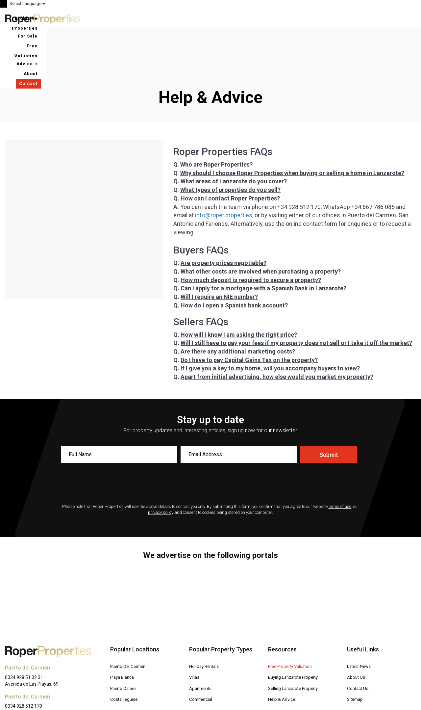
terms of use (340, 462)
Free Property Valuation (292, 621)
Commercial (201, 653)
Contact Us (358, 643)
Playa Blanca (123, 632)
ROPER (296, 3)
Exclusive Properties (224, 17)
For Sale (269, 17)
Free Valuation (307, 17)
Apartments (201, 643)
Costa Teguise (125, 653)
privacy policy (160, 467)
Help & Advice (282, 653)
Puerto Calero (124, 643)
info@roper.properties (223, 170)
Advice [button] (346, 17)
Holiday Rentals (205, 621)
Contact (402, 17)
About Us (356, 632)
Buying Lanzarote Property (296, 632)
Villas (194, 632)
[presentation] (210, 440)
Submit (328, 410)
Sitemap (356, 653)
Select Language (398, 3)
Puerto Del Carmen (130, 621)
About (375, 17)
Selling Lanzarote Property (295, 643)
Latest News (360, 621)
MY (353, 3)
